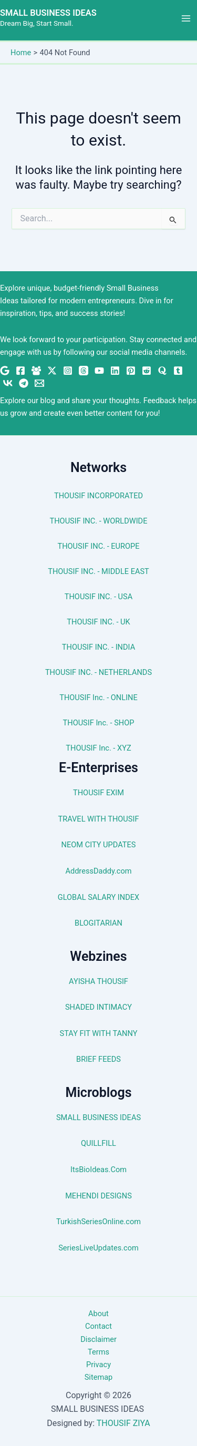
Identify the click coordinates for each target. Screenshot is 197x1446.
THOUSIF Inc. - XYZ (98, 748)
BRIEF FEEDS (98, 1059)
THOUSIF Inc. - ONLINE (98, 697)
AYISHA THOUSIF (98, 981)
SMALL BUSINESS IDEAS (48, 13)
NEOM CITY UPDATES (98, 844)
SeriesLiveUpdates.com (98, 1248)
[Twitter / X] (52, 370)
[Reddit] (146, 370)
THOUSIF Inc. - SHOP (98, 722)
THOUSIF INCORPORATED (98, 495)
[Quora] (162, 370)
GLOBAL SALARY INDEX (98, 897)
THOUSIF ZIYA (123, 1423)
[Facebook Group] (36, 370)
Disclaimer (98, 1339)
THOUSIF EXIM (98, 792)
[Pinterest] (131, 370)
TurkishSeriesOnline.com (98, 1221)
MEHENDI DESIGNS (98, 1196)
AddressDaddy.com (98, 871)
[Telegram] (23, 383)
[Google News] (4, 370)
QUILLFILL (98, 1143)
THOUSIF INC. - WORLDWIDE (99, 521)
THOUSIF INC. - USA (98, 596)
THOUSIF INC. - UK (98, 622)
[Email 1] (39, 383)
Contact (98, 1326)
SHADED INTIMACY (98, 1007)
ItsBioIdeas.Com (98, 1169)
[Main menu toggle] (186, 18)
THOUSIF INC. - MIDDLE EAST (98, 571)
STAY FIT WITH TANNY (99, 1033)
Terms (98, 1352)
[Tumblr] (178, 370)
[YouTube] (99, 370)
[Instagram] (67, 370)
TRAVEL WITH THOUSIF (98, 819)
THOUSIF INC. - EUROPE (98, 546)
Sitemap (99, 1377)
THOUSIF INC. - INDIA (98, 647)
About (98, 1313)
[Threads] (83, 370)
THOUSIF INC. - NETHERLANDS (98, 672)
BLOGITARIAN (98, 923)
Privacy (98, 1364)
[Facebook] (20, 370)
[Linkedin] (115, 370)
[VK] (8, 383)
